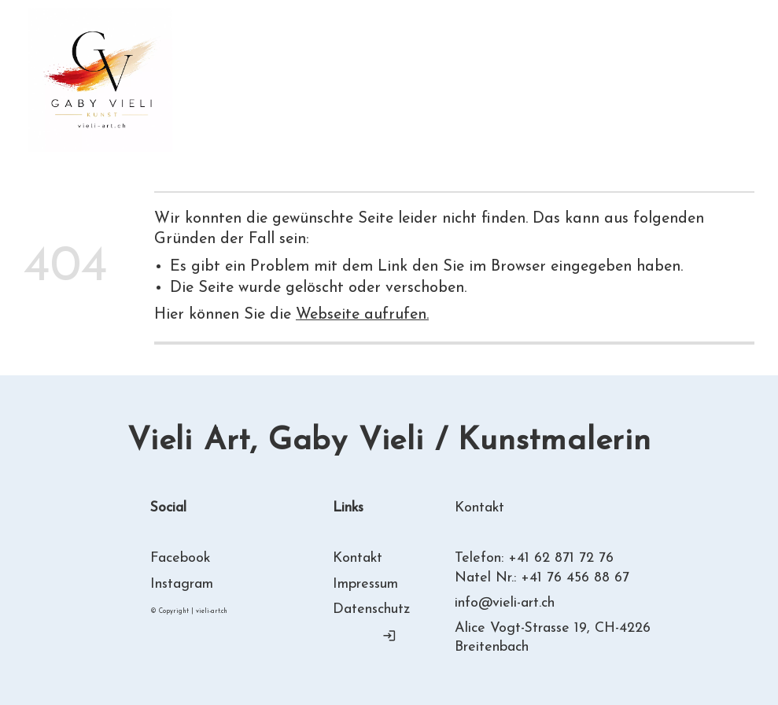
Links (190, 90)
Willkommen (214, 69)
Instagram (181, 584)
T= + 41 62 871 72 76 (671, 79)
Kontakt (263, 90)
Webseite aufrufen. (362, 315)
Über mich (320, 69)
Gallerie (410, 69)
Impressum (365, 584)
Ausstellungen (512, 69)
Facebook (180, 558)
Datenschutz (371, 609)
